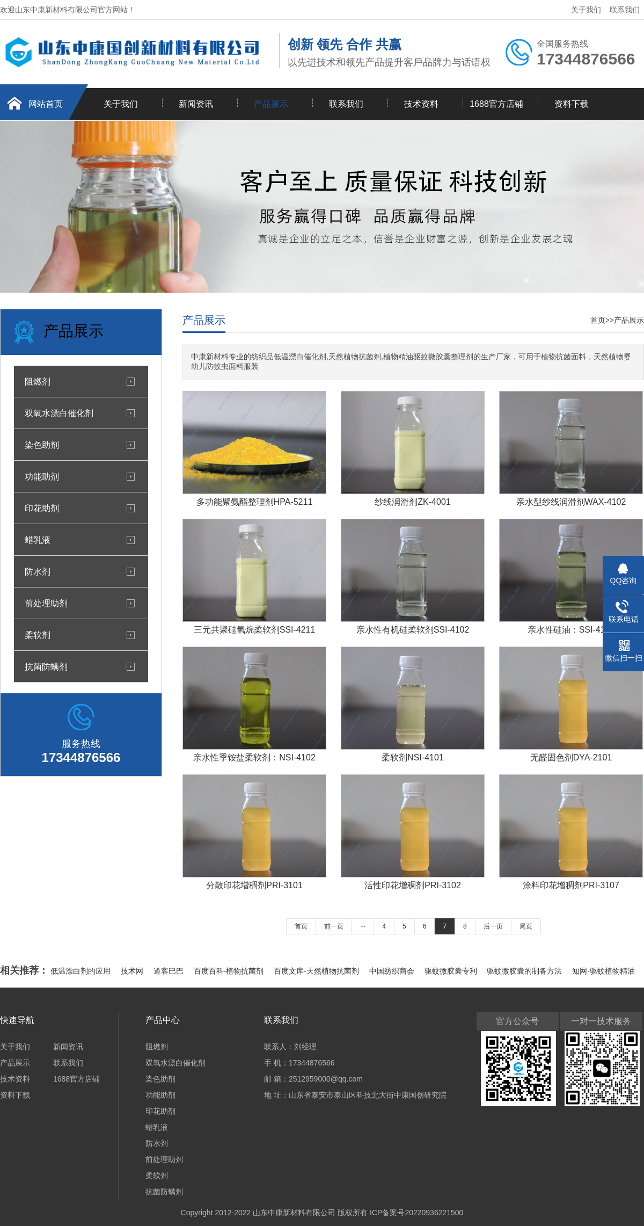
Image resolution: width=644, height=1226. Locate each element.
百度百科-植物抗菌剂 (230, 971)
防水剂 (37, 571)
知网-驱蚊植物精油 (603, 971)
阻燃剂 (37, 381)
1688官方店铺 (496, 103)
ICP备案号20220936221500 (416, 1212)
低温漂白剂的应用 (81, 971)
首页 (597, 320)
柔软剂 (37, 635)
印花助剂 (42, 508)
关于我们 (586, 9)
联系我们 (625, 9)
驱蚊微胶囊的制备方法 (525, 971)
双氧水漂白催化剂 (59, 413)
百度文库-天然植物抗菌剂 (317, 971)
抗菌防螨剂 (46, 666)
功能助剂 (42, 476)
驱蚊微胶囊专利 (452, 971)
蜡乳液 (37, 540)
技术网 (133, 971)
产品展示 (271, 103)
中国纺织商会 (392, 971)
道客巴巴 (169, 971)
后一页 (493, 926)
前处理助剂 (46, 603)
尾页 (525, 926)
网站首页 (45, 103)
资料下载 (571, 103)
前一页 (333, 926)
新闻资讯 (196, 103)
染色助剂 (42, 444)
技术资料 (421, 103)
